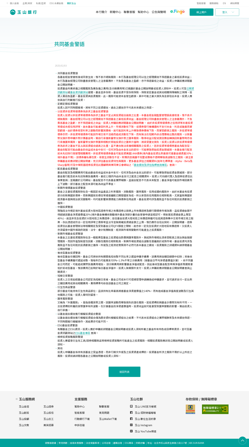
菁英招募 (49, 425)
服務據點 (213, 3)
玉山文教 (24, 425)
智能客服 (201, 3)
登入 (224, 12)
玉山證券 (49, 406)
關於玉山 (71, 3)
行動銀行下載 (82, 419)
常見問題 (104, 413)
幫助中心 (143, 12)
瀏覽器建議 (50, 442)
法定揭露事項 (92, 442)
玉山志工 (49, 419)
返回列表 (124, 372)
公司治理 (106, 442)
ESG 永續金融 (56, 3)
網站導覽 (234, 3)
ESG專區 (129, 442)
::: (7, 2)
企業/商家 (27, 3)
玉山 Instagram (141, 425)
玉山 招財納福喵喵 (143, 413)
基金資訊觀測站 (79, 92)
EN (224, 3)
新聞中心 (115, 12)
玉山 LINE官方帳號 (143, 406)
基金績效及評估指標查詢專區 (150, 165)
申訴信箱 (79, 425)
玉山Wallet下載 (108, 419)
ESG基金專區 (82, 333)
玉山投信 (49, 413)
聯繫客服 (129, 12)
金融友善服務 (76, 442)
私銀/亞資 (41, 3)
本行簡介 (101, 12)
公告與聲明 (159, 12)
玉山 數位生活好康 (143, 419)
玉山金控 (24, 406)
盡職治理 (117, 442)
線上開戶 (201, 12)
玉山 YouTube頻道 (143, 431)
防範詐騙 (140, 442)
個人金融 (14, 3)
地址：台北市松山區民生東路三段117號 (167, 442)
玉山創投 (24, 413)
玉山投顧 (24, 419)
